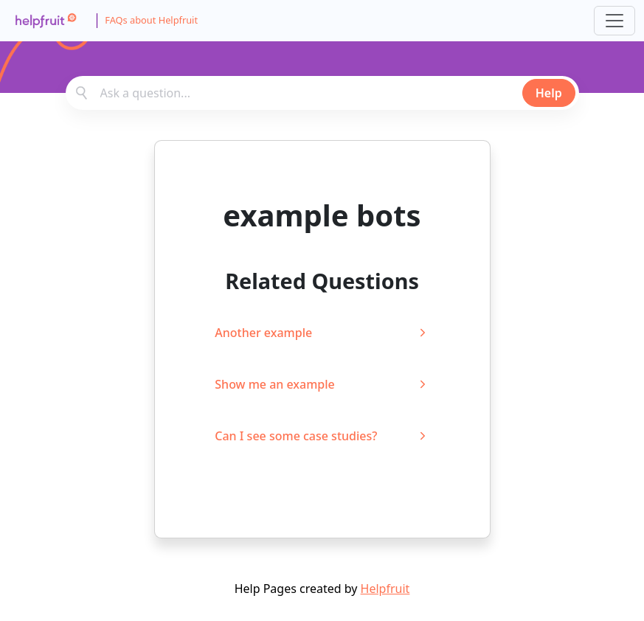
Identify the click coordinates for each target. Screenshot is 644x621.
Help (549, 93)
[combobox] (322, 93)
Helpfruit (385, 588)
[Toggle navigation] (614, 20)
